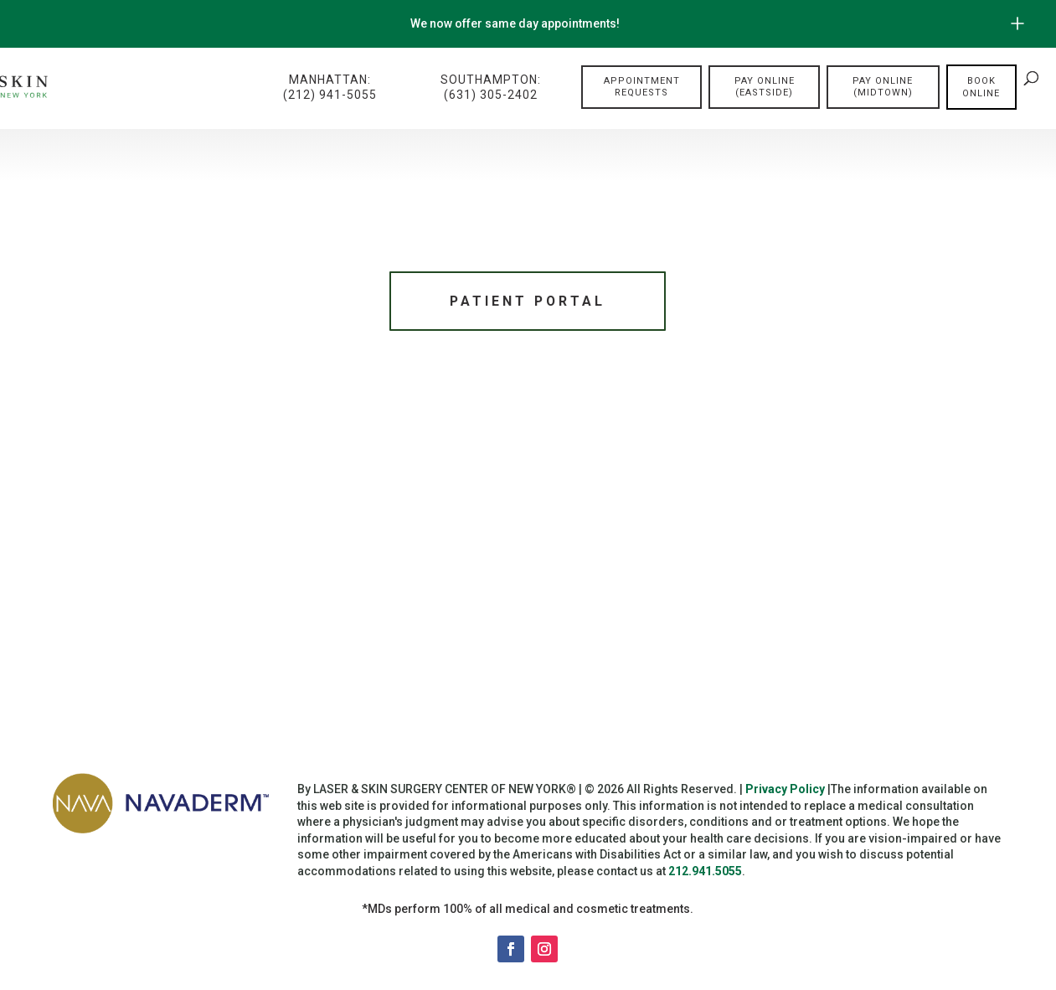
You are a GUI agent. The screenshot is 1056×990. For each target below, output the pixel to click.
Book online (981, 87)
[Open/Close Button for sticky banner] (1017, 23)
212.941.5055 (705, 873)
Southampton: (490, 87)
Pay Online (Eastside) (764, 86)
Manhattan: (330, 87)
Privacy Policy (785, 791)
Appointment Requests (642, 86)
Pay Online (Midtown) (883, 86)
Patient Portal (527, 302)
